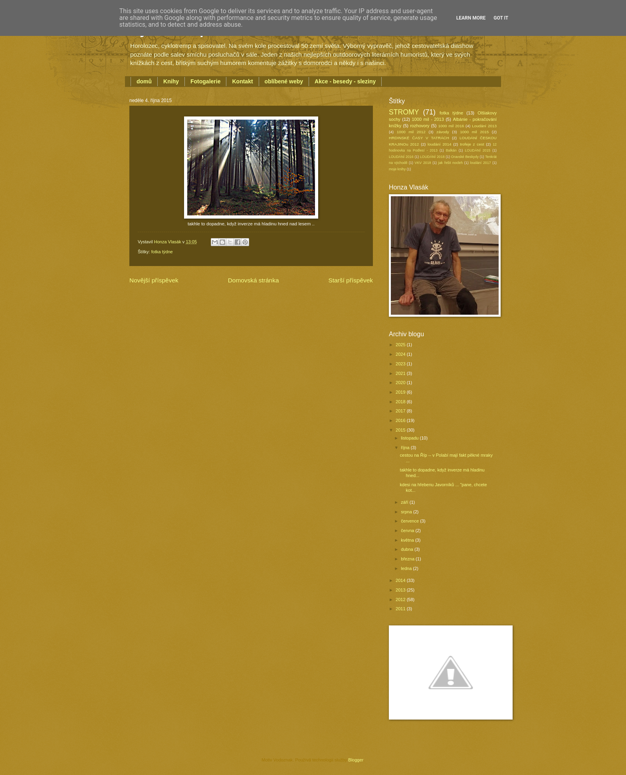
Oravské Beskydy (465, 157)
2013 (401, 590)
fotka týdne (162, 251)
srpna (407, 511)
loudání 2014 (439, 144)
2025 (401, 344)
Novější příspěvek (153, 280)
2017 (401, 410)
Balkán (451, 150)
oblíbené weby (284, 81)
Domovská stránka (253, 280)
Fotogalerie (205, 81)
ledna (407, 568)
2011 (401, 608)
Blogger (355, 759)
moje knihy (397, 169)
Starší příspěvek (350, 280)
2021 (401, 373)
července (410, 521)
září (405, 502)
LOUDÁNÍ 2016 (401, 157)
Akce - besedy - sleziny (345, 81)
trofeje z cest (472, 144)
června (408, 530)
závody (442, 132)
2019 (401, 392)
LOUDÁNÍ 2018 (432, 157)
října (406, 447)
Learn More (471, 18)
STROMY (404, 112)
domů (144, 81)
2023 (401, 363)
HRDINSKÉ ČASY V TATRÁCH (419, 138)
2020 (401, 382)
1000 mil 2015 (474, 132)
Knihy (171, 81)
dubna (407, 549)
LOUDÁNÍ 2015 (477, 150)
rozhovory (419, 125)
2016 (401, 420)
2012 (401, 599)
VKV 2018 (423, 163)
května (408, 540)
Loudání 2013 (484, 126)
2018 (401, 401)
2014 (401, 580)
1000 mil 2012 (411, 132)
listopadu (410, 438)
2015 (401, 430)
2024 (401, 354)
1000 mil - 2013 (428, 119)
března (408, 558)
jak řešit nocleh (450, 163)
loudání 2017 (480, 163)
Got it (500, 18)
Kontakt (242, 81)
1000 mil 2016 (451, 126)
